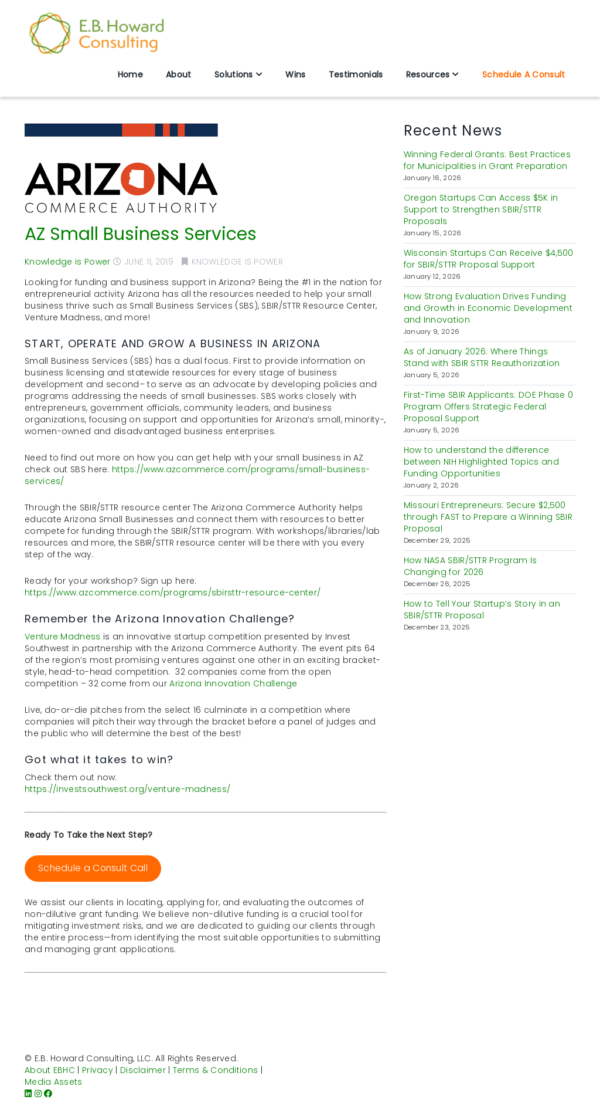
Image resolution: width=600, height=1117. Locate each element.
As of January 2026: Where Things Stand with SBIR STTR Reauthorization (482, 357)
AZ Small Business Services (141, 234)
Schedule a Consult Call (93, 868)
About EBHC (50, 1070)
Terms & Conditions (215, 1070)
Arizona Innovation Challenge (233, 683)
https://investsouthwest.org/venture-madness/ (127, 789)
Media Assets (54, 1082)
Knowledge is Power (67, 262)
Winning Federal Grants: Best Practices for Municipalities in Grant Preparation (487, 160)
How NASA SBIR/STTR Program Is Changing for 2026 (470, 566)
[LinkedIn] (28, 1093)
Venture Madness (63, 636)
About (179, 74)
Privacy (97, 1070)
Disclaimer (143, 1070)
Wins (295, 74)
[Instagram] (38, 1093)
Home (130, 74)
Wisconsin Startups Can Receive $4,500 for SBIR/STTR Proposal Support (489, 258)
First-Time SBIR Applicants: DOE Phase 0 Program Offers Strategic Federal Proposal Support (489, 406)
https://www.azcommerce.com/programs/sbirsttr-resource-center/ (173, 592)
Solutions (233, 74)
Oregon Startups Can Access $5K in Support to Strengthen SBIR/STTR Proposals (481, 209)
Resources (428, 74)
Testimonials (356, 74)
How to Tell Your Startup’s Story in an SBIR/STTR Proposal (482, 609)
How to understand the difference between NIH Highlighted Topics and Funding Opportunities (481, 461)
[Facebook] (48, 1093)
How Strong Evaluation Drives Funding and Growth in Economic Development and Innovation (488, 308)
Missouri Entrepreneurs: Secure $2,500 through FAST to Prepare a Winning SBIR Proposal (488, 516)
